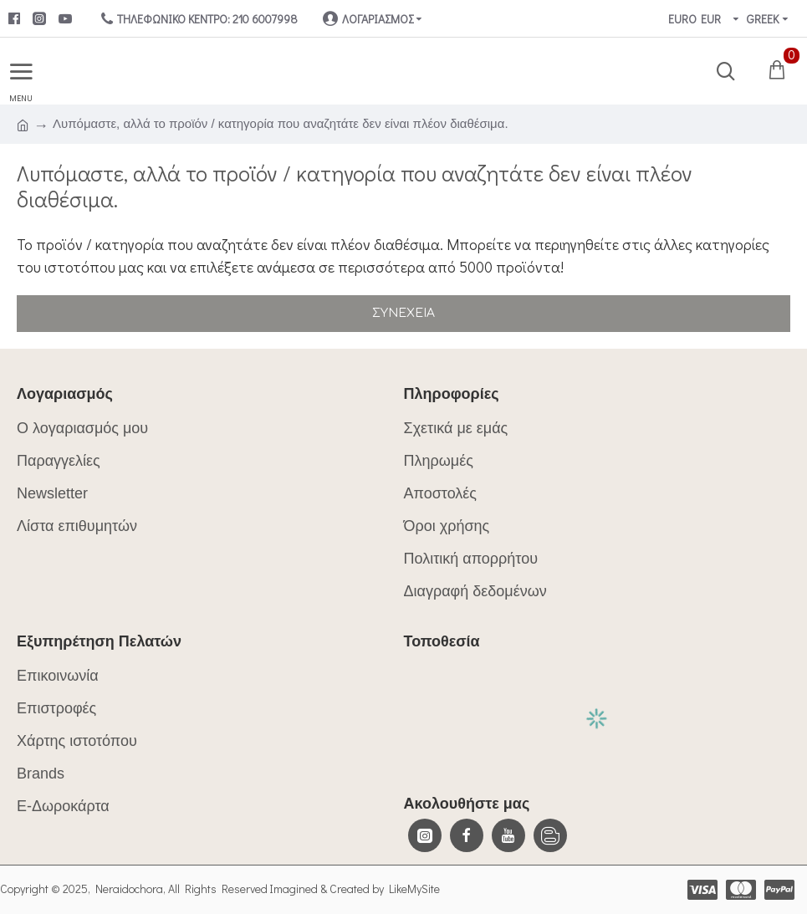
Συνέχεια (403, 313)
